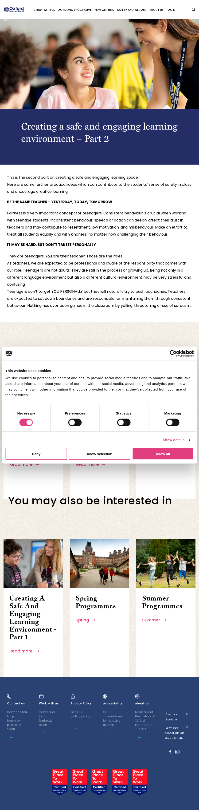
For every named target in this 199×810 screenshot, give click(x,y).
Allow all (163, 454)
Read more (24, 464)
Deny (36, 454)
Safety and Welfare (131, 10)
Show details (174, 440)
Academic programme (75, 10)
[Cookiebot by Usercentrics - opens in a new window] (173, 353)
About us (156, 10)
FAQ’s (171, 10)
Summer (154, 620)
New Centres (104, 10)
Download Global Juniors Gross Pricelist (178, 730)
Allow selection (99, 454)
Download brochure (178, 715)
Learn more (17, 741)
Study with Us (44, 10)
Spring (86, 620)
